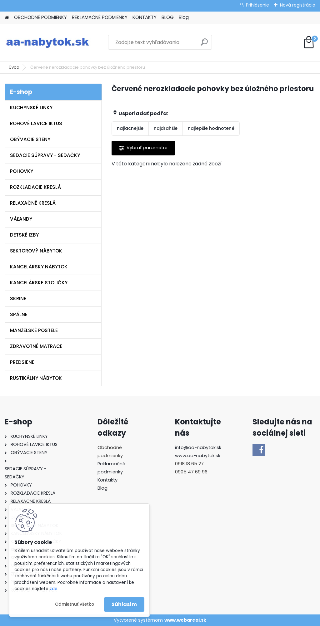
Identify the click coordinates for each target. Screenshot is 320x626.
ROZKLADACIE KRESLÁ (35, 187)
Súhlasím (124, 604)
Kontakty (108, 480)
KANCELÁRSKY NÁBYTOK (39, 266)
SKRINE (18, 298)
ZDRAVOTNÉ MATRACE (36, 346)
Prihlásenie (257, 5)
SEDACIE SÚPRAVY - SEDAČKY (45, 155)
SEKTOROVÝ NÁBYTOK (36, 250)
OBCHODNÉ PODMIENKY (40, 17)
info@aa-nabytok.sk (198, 447)
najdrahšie (166, 128)
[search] (204, 44)
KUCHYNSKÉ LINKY (31, 107)
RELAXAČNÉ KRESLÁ (33, 203)
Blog (184, 17)
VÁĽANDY (21, 219)
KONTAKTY (144, 17)
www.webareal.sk (185, 620)
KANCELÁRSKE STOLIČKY (39, 282)
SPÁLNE (19, 314)
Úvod (14, 67)
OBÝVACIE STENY (30, 139)
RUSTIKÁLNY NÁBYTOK (36, 378)
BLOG (168, 17)
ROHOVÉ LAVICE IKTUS (36, 123)
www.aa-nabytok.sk (197, 455)
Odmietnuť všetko (74, 604)
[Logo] (48, 42)
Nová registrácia (297, 5)
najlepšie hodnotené (211, 128)
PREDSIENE (22, 362)
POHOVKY (21, 171)
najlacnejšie (130, 128)
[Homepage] (7, 18)
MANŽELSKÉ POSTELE (34, 330)
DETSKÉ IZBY (24, 235)
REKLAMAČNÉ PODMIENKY (100, 17)
